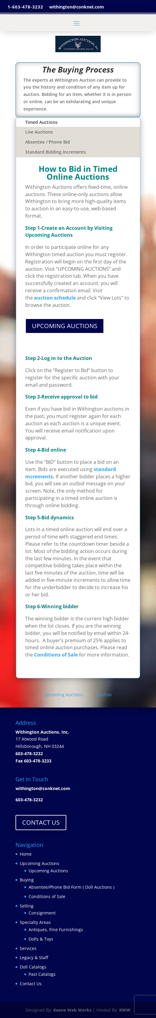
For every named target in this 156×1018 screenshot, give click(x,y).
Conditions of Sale (47, 896)
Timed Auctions (41, 122)
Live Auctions (39, 132)
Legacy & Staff (34, 957)
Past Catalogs (42, 974)
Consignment (42, 913)
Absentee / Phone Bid (47, 142)
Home (26, 854)
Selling (26, 906)
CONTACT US (41, 822)
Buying (27, 880)
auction (104, 694)
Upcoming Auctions (64, 694)
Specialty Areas (35, 922)
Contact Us (31, 983)
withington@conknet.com (43, 788)
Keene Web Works (72, 1010)
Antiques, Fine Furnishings (56, 929)
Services (28, 948)
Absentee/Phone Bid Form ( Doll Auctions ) (71, 887)
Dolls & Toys (41, 939)
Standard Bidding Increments (55, 152)
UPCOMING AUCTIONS (64, 326)
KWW (124, 1010)
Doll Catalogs (33, 967)
